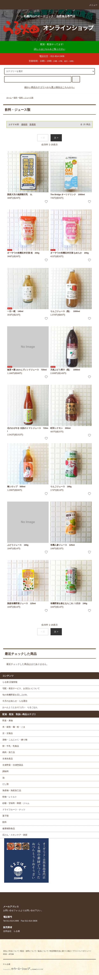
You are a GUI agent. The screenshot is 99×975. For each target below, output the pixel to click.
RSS (5, 954)
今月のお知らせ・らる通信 (14, 701)
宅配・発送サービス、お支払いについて (21, 688)
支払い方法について (11, 951)
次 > (56, 137)
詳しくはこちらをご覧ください (49, 49)
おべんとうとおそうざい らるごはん (20, 707)
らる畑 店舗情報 (10, 682)
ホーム (9, 98)
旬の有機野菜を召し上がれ (14, 695)
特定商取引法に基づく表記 (60, 951)
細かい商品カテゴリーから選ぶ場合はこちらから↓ (49, 87)
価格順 (24, 124)
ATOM (11, 954)
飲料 (15, 98)
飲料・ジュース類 (26, 98)
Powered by (23, 969)
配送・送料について (28, 951)
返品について (43, 951)
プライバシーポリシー (81, 951)
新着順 (32, 124)
